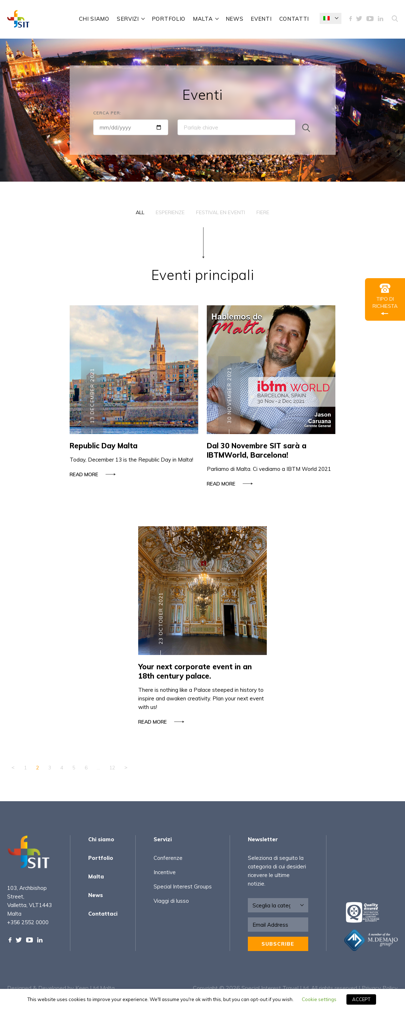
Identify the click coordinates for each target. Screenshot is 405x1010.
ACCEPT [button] (361, 999)
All (140, 212)
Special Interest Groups (183, 886)
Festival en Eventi (220, 212)
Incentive (165, 872)
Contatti (294, 18)
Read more (92, 477)
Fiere (262, 212)
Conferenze (168, 857)
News (235, 18)
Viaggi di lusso (171, 900)
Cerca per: (107, 112)
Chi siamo (94, 18)
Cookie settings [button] (319, 999)
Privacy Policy (380, 987)
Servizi (128, 18)
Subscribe (277, 944)
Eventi (261, 18)
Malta (203, 18)
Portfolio (168, 18)
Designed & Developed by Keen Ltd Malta (61, 987)
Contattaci (103, 913)
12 (112, 767)
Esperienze (170, 212)
